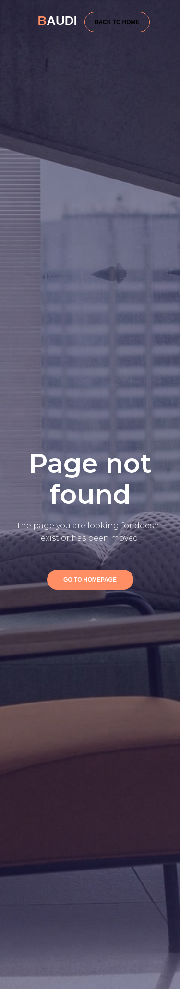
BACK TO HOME (117, 22)
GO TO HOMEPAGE (90, 579)
